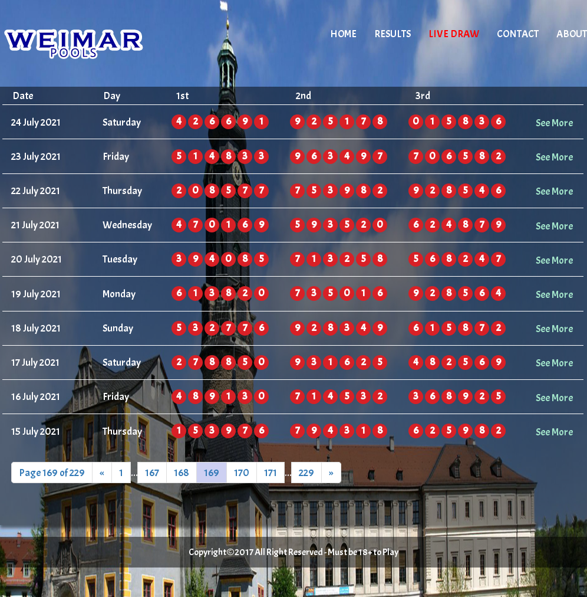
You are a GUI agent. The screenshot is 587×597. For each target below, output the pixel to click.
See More (554, 122)
